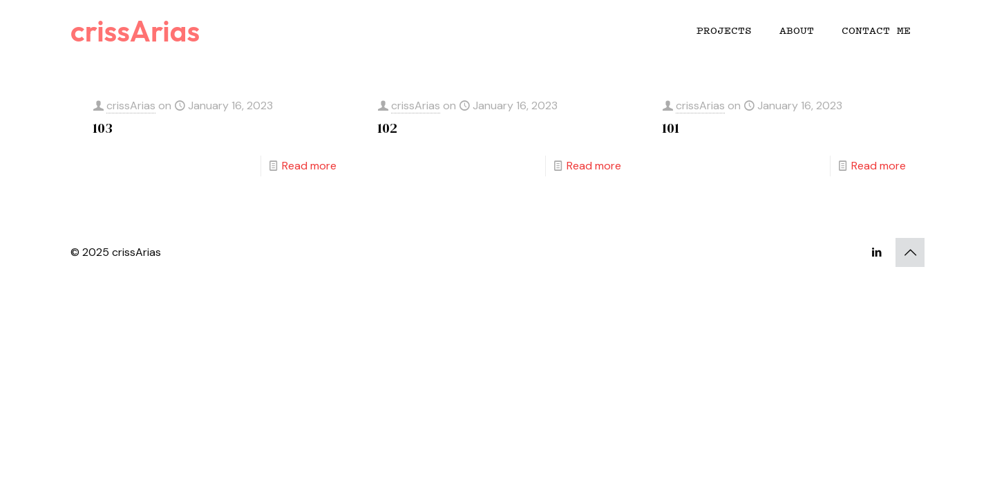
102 (387, 128)
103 (103, 128)
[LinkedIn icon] (876, 252)
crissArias (135, 30)
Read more (309, 165)
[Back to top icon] (910, 252)
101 (670, 128)
